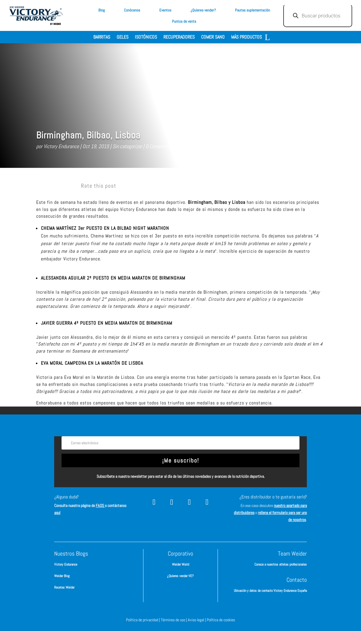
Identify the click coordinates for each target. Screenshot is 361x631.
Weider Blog (61, 576)
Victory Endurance (61, 146)
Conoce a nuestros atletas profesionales (280, 564)
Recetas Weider (64, 587)
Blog (101, 10)
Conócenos (132, 10)
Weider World (180, 564)
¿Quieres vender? (203, 10)
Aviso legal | (197, 619)
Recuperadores (179, 37)
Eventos (165, 10)
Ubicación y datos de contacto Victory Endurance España (270, 590)
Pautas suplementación (252, 10)
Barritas (101, 37)
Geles (122, 37)
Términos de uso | (174, 619)
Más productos (246, 37)
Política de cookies (221, 619)
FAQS (100, 505)
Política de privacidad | (143, 619)
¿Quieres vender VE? (180, 576)
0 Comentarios (159, 146)
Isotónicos (146, 37)
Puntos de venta (184, 21)
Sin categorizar (127, 146)
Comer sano (213, 37)
